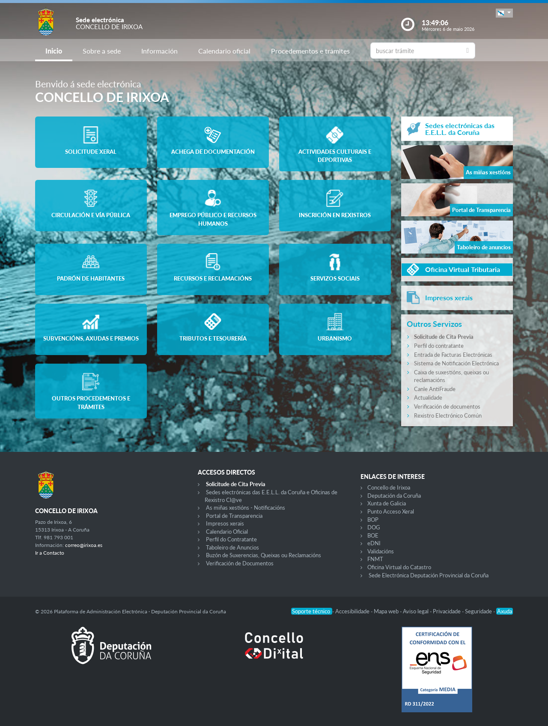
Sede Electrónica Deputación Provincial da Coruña (428, 575)
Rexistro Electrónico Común (448, 415)
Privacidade (447, 611)
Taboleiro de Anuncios (232, 547)
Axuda (504, 611)
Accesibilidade (353, 611)
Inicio (53, 51)
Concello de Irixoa (388, 487)
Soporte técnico (311, 611)
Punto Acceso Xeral (390, 511)
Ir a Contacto (49, 553)
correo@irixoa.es (83, 545)
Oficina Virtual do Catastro (399, 567)
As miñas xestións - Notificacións (245, 507)
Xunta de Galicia (386, 503)
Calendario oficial (224, 51)
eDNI (374, 543)
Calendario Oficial (227, 531)
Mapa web (387, 611)
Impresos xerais (225, 523)
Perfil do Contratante (231, 539)
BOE (372, 535)
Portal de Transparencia (234, 515)
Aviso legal (416, 611)
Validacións (380, 551)
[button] (504, 13)
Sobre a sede (102, 51)
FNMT (375, 559)
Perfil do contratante (439, 345)
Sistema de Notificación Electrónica (456, 363)
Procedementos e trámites (310, 51)
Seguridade (479, 611)
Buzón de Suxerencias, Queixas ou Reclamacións (263, 555)
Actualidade (428, 397)
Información (159, 51)
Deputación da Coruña (394, 495)
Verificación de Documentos (240, 563)
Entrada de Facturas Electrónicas (453, 354)
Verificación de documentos (447, 406)
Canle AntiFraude (435, 388)
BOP (372, 519)
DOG (373, 527)
